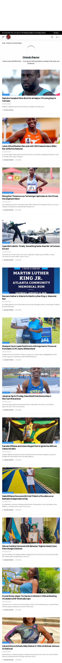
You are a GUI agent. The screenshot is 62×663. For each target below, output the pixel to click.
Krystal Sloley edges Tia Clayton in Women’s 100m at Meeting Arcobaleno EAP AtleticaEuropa (29, 597)
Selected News (8, 192)
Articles (5, 95)
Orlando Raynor (8, 110)
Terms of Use (41, 33)
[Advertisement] (31, 15)
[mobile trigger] (4, 37)
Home (3, 43)
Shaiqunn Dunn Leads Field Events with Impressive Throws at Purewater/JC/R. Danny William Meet (29, 347)
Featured (6, 142)
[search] (52, 37)
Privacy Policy (29, 33)
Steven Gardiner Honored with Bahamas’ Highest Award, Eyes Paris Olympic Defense (29, 547)
